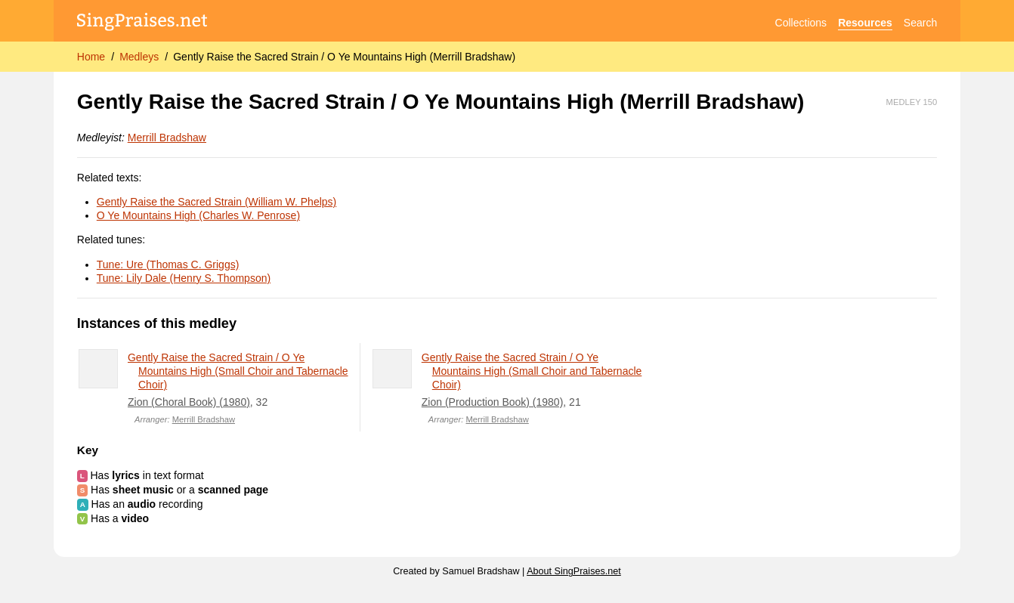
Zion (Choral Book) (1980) (189, 402)
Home (91, 57)
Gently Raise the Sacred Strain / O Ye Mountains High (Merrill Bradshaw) (344, 57)
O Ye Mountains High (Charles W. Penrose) (198, 215)
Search (920, 23)
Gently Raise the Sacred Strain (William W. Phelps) (216, 202)
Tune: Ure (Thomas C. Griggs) (168, 264)
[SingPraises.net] (142, 23)
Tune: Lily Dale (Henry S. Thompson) (184, 278)
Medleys (139, 57)
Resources (865, 23)
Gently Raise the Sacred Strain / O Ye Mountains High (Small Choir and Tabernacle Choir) (238, 371)
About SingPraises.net (574, 571)
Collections (801, 23)
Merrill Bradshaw (167, 137)
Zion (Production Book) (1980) (493, 402)
